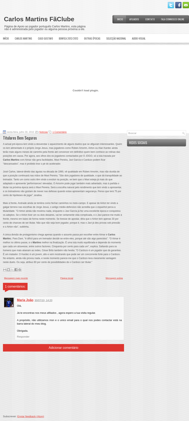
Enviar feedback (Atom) (30, 416)
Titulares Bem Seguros (20, 138)
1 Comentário (59, 132)
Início (6, 38)
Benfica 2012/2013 (68, 38)
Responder (23, 336)
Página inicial (66, 278)
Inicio (120, 19)
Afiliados (134, 19)
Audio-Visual (138, 38)
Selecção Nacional (116, 38)
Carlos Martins (23, 38)
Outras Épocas (92, 38)
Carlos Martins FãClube (39, 19)
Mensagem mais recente (16, 278)
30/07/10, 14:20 (43, 300)
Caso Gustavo (45, 38)
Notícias (43, 132)
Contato (150, 19)
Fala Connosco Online (172, 19)
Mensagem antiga (114, 278)
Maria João (25, 300)
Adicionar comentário (63, 347)
